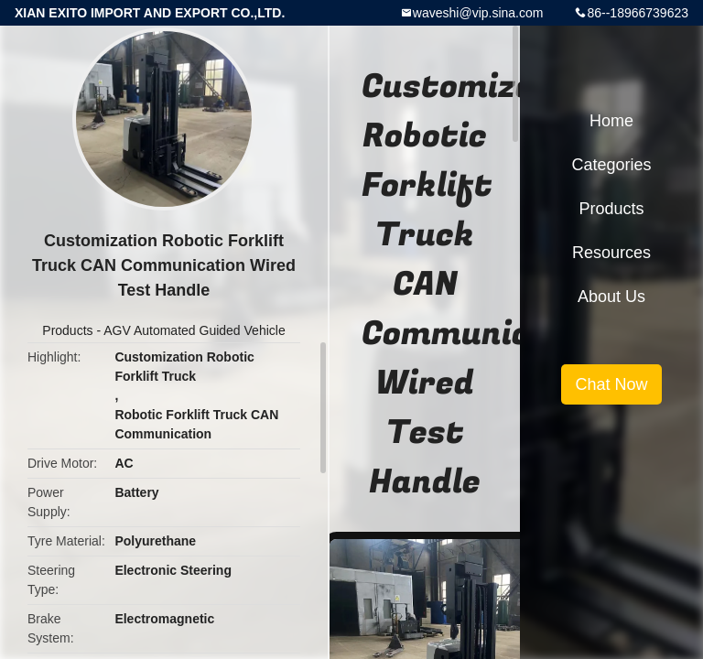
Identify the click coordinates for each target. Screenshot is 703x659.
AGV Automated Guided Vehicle (194, 330)
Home (611, 121)
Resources (611, 252)
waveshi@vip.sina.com (478, 12)
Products (67, 330)
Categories (611, 165)
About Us (611, 296)
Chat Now (611, 384)
